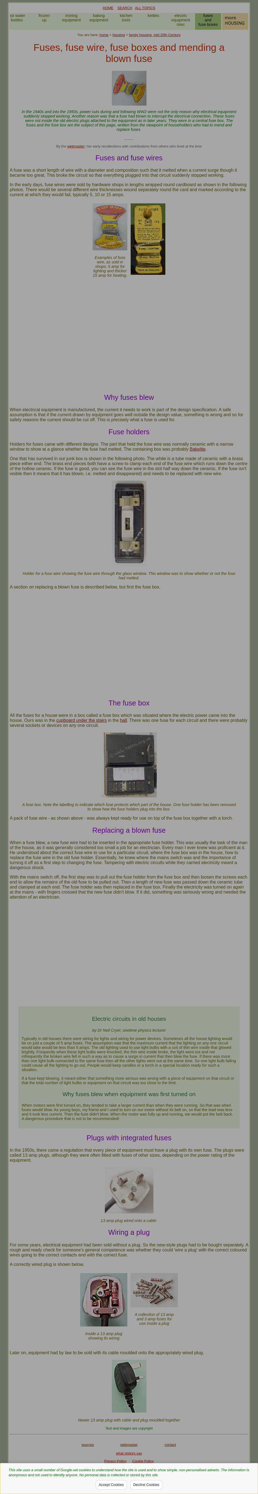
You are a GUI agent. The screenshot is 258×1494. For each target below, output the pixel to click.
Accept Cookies (111, 1485)
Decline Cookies (146, 1485)
